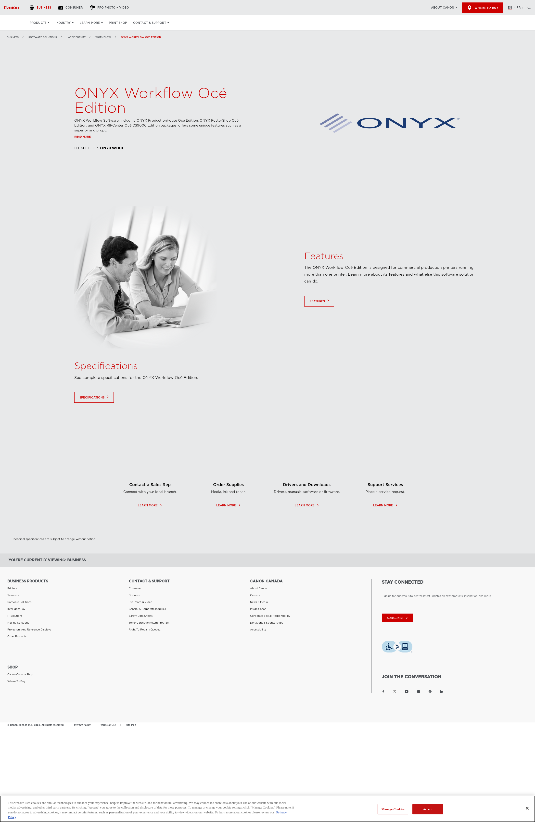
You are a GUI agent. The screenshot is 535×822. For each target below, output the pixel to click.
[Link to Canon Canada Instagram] (418, 691)
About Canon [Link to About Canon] (258, 588)
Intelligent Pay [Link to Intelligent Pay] (16, 608)
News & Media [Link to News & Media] (259, 602)
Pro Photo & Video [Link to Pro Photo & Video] (140, 602)
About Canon (442, 7)
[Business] (41, 7)
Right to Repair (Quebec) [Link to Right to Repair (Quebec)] (145, 629)
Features (319, 306)
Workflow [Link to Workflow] (103, 37)
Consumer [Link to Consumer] (135, 588)
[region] (267, 809)
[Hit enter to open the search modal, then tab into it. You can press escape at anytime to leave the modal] (528, 8)
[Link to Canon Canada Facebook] (383, 691)
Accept (428, 809)
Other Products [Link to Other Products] (16, 636)
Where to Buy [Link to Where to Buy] (16, 681)
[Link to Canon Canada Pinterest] (430, 691)
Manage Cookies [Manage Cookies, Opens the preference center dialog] (393, 809)
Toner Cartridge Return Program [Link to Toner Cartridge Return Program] (149, 622)
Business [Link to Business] (13, 37)
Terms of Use (108, 725)
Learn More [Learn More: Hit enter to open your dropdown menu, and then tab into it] (90, 23)
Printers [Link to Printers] (12, 588)
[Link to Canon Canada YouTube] (406, 691)
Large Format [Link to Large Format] (76, 37)
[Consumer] (71, 7)
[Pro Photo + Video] (110, 7)
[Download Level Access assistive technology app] (397, 648)
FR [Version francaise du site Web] (519, 7)
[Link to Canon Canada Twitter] (394, 691)
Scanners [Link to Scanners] (13, 595)
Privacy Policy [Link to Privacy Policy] (82, 725)
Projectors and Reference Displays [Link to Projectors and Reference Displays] (29, 629)
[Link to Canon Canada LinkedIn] (441, 691)
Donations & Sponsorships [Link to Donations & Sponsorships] (266, 622)
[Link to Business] (11, 7)
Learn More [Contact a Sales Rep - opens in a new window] (150, 532)
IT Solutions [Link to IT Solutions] (14, 615)
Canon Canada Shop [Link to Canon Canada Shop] (20, 674)
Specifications (94, 403)
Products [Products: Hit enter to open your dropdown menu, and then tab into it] (38, 23)
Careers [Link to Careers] (255, 595)
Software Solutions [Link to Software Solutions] (42, 37)
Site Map (131, 725)
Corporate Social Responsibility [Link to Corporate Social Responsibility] (270, 615)
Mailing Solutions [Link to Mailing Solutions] (18, 622)
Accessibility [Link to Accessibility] (258, 629)
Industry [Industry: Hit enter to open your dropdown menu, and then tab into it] (63, 23)
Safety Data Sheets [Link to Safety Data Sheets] (141, 615)
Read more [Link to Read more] (82, 136)
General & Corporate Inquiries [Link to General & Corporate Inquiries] (147, 608)
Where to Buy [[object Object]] (482, 7)
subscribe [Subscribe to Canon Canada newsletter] (398, 618)
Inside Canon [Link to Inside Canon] (258, 608)
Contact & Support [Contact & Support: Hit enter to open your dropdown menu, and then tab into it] (149, 23)
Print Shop (118, 23)
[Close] (527, 808)
